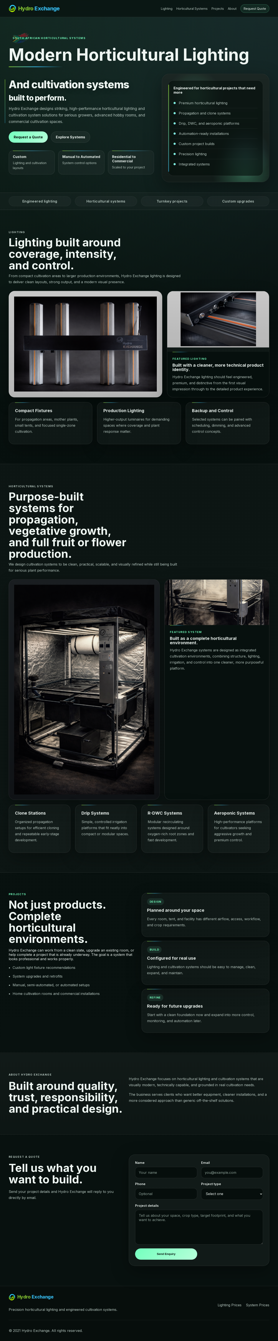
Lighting (166, 8)
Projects (218, 8)
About (232, 8)
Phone (140, 1184)
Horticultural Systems (192, 8)
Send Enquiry (166, 1254)
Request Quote (255, 8)
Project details (147, 1206)
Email (205, 1163)
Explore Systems (70, 137)
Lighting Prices (230, 1305)
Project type (211, 1184)
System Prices (257, 1305)
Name (140, 1163)
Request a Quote (28, 137)
